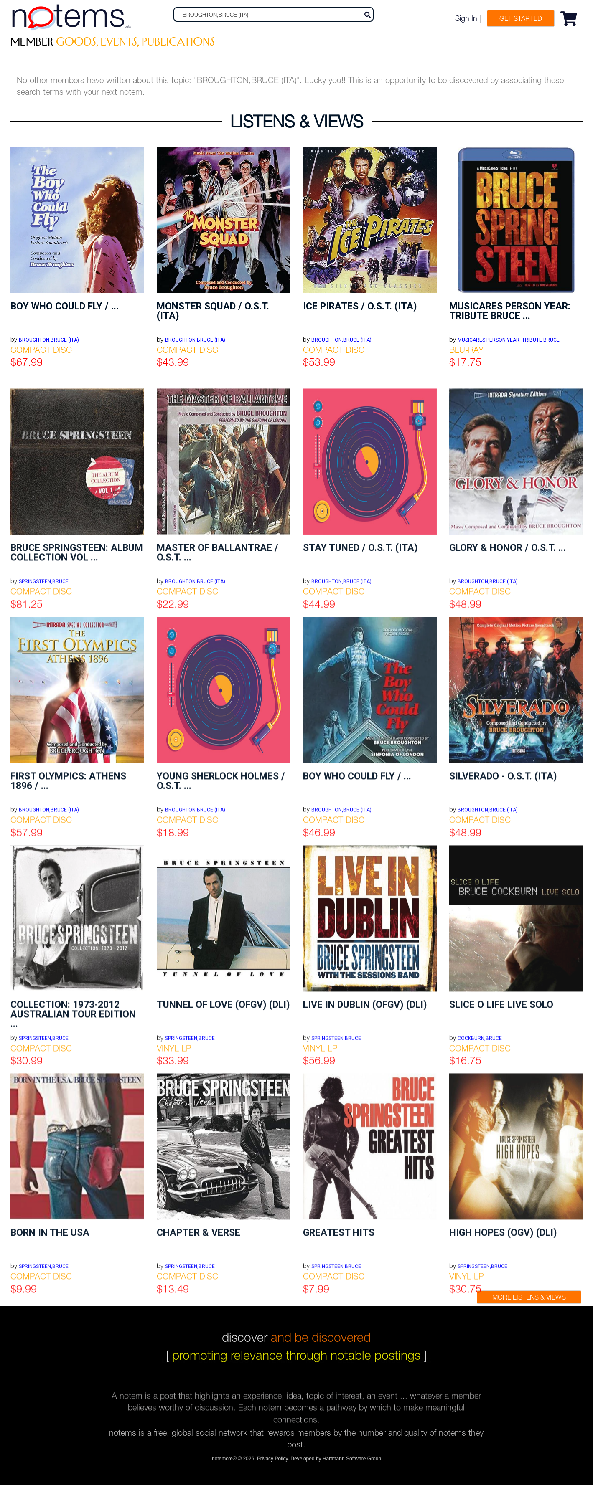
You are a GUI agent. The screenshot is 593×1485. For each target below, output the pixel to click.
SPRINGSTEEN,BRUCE (44, 1350)
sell (346, 1367)
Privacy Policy (272, 1462)
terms (280, 1367)
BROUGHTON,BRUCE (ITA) (49, 340)
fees (422, 1367)
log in (174, 1367)
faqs (314, 1367)
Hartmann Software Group (352, 1462)
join (207, 1367)
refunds (384, 1367)
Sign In (466, 18)
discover (296, 1328)
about (241, 1367)
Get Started (520, 18)
